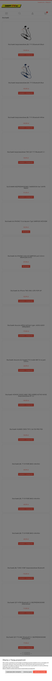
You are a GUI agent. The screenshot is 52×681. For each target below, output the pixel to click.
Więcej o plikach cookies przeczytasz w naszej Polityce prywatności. (19, 668)
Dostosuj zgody (28, 672)
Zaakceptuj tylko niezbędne (13, 672)
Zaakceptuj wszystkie (40, 672)
